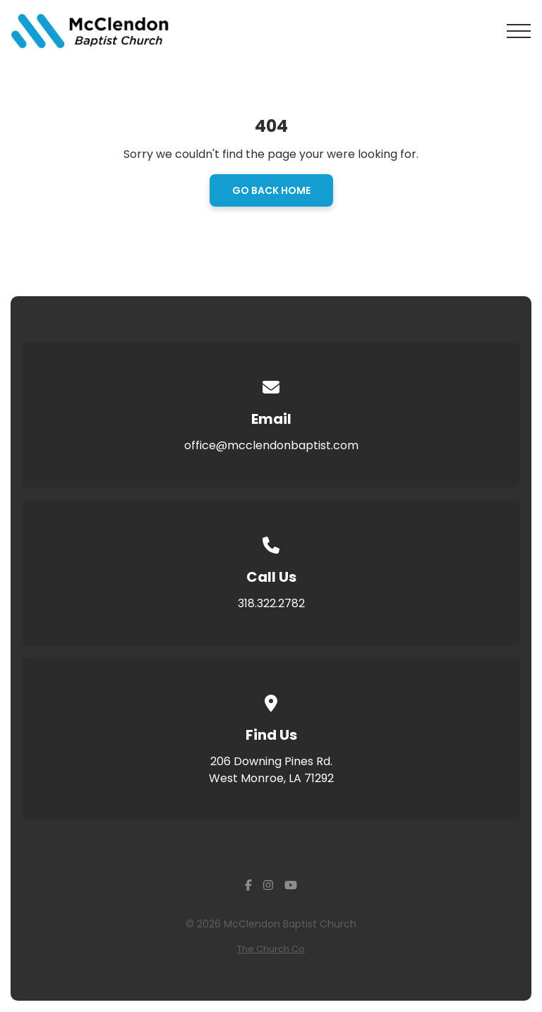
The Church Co (271, 949)
